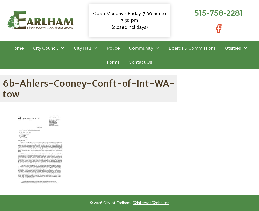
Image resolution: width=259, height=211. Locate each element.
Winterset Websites (151, 203)
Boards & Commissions (192, 48)
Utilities (238, 48)
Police (113, 48)
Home (17, 48)
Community (146, 48)
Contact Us (140, 62)
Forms (113, 62)
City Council (51, 48)
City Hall (88, 48)
